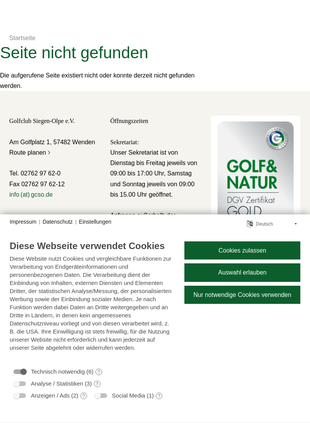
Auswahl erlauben (242, 272)
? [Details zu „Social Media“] (159, 396)
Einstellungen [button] (95, 222)
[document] (91, 301)
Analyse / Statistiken (57, 383)
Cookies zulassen (242, 250)
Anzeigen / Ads (50, 395)
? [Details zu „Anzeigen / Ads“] (83, 396)
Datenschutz (58, 222)
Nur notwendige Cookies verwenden (242, 295)
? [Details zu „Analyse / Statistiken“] (97, 384)
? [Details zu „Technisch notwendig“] (98, 372)
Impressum (23, 222)
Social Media (128, 395)
